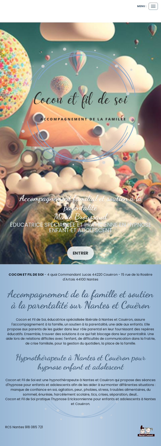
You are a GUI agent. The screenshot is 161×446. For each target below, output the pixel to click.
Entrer (80, 253)
